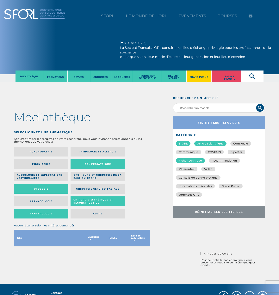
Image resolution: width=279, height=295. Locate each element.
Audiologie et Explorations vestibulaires (28, 166)
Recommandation (224, 160)
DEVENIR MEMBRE (173, 77)
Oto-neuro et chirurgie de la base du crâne (62, 167)
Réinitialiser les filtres (219, 212)
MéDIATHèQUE (29, 76)
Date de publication (138, 209)
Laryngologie (29, 183)
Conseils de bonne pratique (198, 177)
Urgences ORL (189, 194)
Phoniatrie (98, 151)
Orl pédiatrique (129, 152)
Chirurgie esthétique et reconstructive (64, 183)
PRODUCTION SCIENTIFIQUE (147, 77)
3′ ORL (183, 143)
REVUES (79, 77)
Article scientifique (210, 143)
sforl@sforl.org (70, 271)
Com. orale (240, 143)
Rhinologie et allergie (62, 152)
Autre (131, 183)
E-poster (236, 152)
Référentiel (187, 169)
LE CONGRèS (122, 77)
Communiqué (188, 152)
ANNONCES (100, 77)
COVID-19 (214, 152)
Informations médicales (195, 186)
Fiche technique (190, 160)
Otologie (97, 167)
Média (115, 209)
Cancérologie (97, 183)
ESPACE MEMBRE (229, 77)
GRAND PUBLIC (198, 77)
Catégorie (94, 209)
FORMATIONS (55, 77)
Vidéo (208, 169)
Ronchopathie (29, 151)
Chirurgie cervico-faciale (127, 166)
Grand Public (231, 186)
